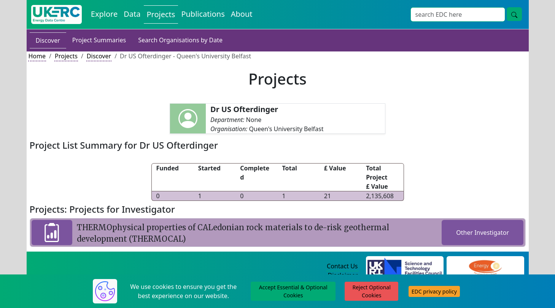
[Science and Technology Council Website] (404, 266)
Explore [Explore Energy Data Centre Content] (104, 14)
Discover (48, 40)
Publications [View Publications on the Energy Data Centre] (202, 14)
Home (37, 56)
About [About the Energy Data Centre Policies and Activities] (242, 14)
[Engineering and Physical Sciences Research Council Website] (485, 266)
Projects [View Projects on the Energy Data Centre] (161, 14)
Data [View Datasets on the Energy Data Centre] (132, 14)
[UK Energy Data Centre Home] (56, 14)
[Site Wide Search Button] (514, 14)
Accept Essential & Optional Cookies (293, 291)
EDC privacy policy (434, 291)
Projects (66, 56)
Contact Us (342, 266)
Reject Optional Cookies (371, 291)
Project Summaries (99, 40)
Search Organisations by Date (180, 40)
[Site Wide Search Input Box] (457, 14)
